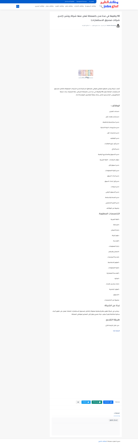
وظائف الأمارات (79, 6)
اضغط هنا (116, 331)
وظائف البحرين (39, 6)
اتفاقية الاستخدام (69, 1)
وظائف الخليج (102, 441)
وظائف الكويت (59, 6)
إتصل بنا (91, 1)
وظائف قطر (69, 6)
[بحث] (17, 6)
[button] (108, 402)
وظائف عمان (49, 6)
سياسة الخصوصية (82, 1)
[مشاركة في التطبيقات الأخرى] (78, 402)
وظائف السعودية (90, 6)
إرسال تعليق (113, 420)
